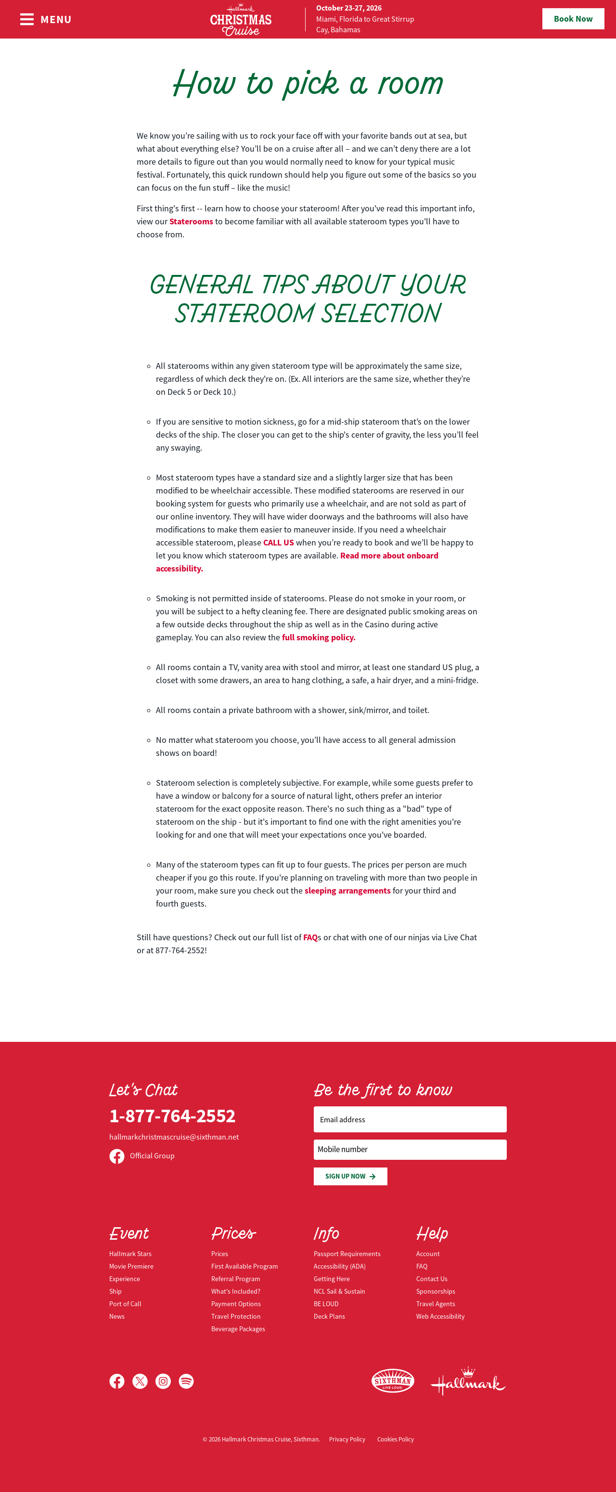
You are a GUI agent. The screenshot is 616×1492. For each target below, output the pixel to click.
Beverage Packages (238, 1328)
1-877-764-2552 (172, 1116)
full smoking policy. (319, 637)
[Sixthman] (393, 1381)
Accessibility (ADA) (340, 1266)
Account (428, 1253)
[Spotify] (186, 1381)
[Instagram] (167, 1381)
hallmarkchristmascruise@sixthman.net (174, 1137)
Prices (219, 1253)
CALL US (278, 542)
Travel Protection (236, 1316)
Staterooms (191, 221)
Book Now (573, 19)
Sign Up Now (350, 1176)
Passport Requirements (347, 1253)
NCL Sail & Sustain (339, 1291)
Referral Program (235, 1278)
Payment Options (236, 1303)
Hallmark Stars (130, 1253)
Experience (124, 1278)
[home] (308, 19)
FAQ (310, 937)
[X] (143, 1381)
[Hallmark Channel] (468, 1381)
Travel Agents (435, 1303)
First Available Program (244, 1266)
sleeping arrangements (348, 890)
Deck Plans (329, 1316)
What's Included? (235, 1291)
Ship (115, 1291)
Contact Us (432, 1278)
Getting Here (332, 1278)
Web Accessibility (440, 1316)
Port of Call (125, 1303)
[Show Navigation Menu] (45, 19)
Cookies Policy (395, 1439)
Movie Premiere (131, 1266)
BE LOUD (326, 1303)
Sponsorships (435, 1291)
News (117, 1316)
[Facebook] (120, 1381)
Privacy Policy (347, 1439)
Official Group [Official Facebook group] (142, 1156)
